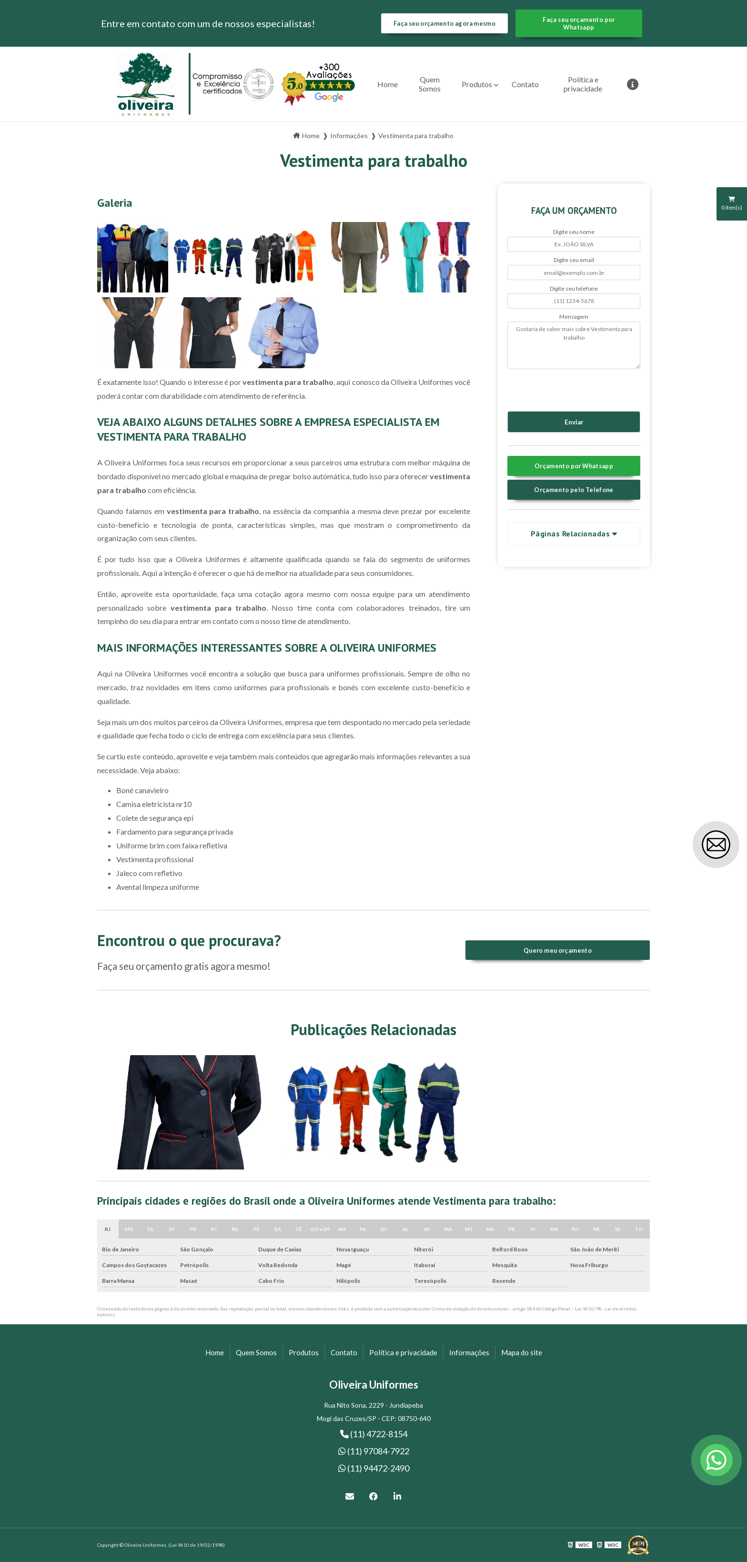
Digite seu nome (574, 231)
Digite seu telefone (574, 288)
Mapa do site (521, 1352)
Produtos (477, 84)
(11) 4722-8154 (373, 1434)
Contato (525, 84)
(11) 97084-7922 (373, 1451)
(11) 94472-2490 (373, 1468)
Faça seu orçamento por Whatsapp (579, 23)
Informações (469, 1352)
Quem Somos (430, 84)
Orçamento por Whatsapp (574, 466)
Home (387, 84)
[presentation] (565, 388)
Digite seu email (574, 259)
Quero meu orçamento (558, 950)
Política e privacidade (583, 84)
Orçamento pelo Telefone (574, 490)
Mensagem (573, 316)
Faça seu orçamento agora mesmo (444, 23)
